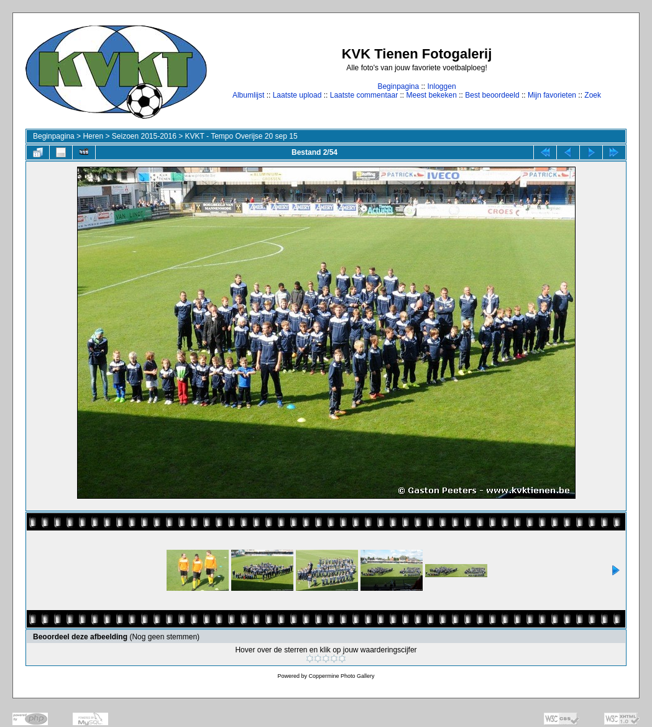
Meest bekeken (431, 95)
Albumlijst (248, 95)
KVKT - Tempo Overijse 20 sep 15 (241, 136)
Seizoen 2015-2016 (144, 136)
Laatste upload (297, 95)
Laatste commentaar (364, 95)
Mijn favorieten (552, 95)
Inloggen (442, 86)
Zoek (592, 95)
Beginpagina (398, 86)
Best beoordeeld (492, 95)
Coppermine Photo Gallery (341, 676)
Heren (93, 136)
